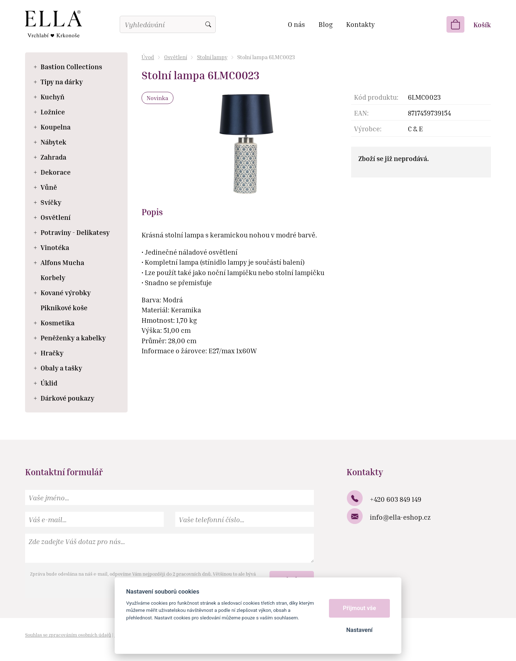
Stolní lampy (212, 57)
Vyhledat (208, 24)
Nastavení (359, 630)
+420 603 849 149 (395, 499)
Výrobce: (368, 128)
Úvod (148, 57)
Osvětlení (175, 57)
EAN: (361, 113)
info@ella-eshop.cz (400, 517)
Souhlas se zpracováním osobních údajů (68, 635)
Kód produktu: (376, 97)
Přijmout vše (359, 608)
